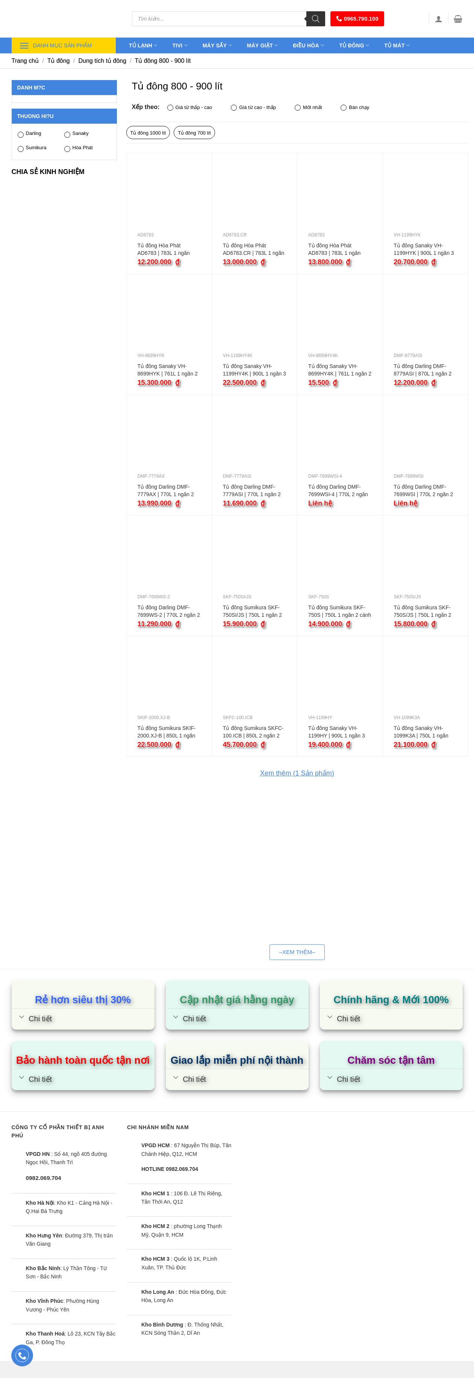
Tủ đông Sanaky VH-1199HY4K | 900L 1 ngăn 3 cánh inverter (254, 370)
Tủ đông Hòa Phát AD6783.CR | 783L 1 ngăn (253, 249)
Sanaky (76, 134)
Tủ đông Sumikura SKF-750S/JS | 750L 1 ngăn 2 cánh (422, 611)
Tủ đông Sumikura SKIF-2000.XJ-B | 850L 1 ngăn (167, 732)
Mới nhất (308, 107)
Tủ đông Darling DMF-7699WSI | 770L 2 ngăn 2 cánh (423, 491)
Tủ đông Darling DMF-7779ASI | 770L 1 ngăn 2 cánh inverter (252, 491)
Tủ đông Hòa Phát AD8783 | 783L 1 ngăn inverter (334, 249)
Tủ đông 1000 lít (148, 133)
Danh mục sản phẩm (55, 45)
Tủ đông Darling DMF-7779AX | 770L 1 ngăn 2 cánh (166, 491)
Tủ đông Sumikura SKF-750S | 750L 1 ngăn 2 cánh (339, 611)
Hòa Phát (78, 148)
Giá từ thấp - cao (189, 107)
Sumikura (32, 148)
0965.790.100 (357, 18)
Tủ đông (354, 45)
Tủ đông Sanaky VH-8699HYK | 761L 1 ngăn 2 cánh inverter (168, 370)
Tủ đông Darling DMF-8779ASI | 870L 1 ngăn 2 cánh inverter (422, 370)
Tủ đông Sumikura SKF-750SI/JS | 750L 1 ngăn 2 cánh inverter (252, 611)
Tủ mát (397, 45)
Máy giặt (262, 45)
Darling (29, 134)
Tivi (180, 45)
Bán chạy (355, 107)
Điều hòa (308, 45)
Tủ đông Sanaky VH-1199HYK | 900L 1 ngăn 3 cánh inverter (424, 249)
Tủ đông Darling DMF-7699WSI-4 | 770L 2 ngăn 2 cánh (338, 491)
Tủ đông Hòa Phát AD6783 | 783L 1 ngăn (164, 249)
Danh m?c (31, 88)
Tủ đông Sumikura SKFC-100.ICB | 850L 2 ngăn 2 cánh (253, 732)
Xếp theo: (146, 106)
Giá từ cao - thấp (253, 107)
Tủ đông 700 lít (194, 133)
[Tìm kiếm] (315, 18)
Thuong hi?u (35, 116)
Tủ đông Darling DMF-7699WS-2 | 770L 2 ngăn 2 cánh (169, 611)
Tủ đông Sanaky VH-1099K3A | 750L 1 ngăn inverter (421, 732)
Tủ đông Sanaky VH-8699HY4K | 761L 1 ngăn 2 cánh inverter (339, 370)
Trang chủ (25, 61)
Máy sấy (217, 45)
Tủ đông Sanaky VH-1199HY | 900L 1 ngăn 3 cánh (336, 732)
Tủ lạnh (143, 45)
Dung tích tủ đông (102, 61)
